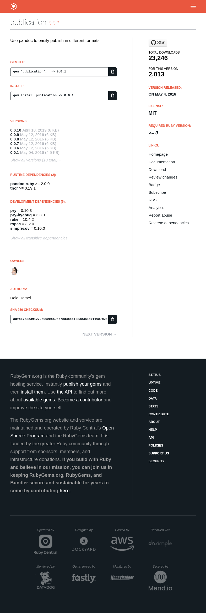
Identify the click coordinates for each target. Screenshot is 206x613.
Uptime (154, 383)
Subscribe (157, 192)
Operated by (47, 532)
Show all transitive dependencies (38, 238)
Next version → (100, 334)
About (154, 422)
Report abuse (160, 215)
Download (157, 169)
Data (153, 398)
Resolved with (161, 530)
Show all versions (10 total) (33, 160)
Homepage (158, 154)
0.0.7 (14, 143)
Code (153, 390)
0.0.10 (15, 130)
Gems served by (84, 566)
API (151, 437)
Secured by (162, 566)
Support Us (159, 453)
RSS (153, 200)
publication (28, 22)
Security (157, 461)
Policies (156, 445)
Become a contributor (79, 399)
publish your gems (82, 384)
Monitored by (46, 566)
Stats (154, 406)
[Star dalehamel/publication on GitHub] (158, 43)
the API (64, 392)
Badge (154, 184)
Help (153, 430)
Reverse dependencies (169, 223)
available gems (39, 399)
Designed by (85, 530)
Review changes (163, 177)
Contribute (159, 414)
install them (33, 392)
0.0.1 (14, 152)
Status (155, 375)
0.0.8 (14, 139)
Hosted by (124, 530)
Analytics (156, 207)
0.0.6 (14, 148)
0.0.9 (14, 134)
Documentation (162, 162)
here (64, 490)
